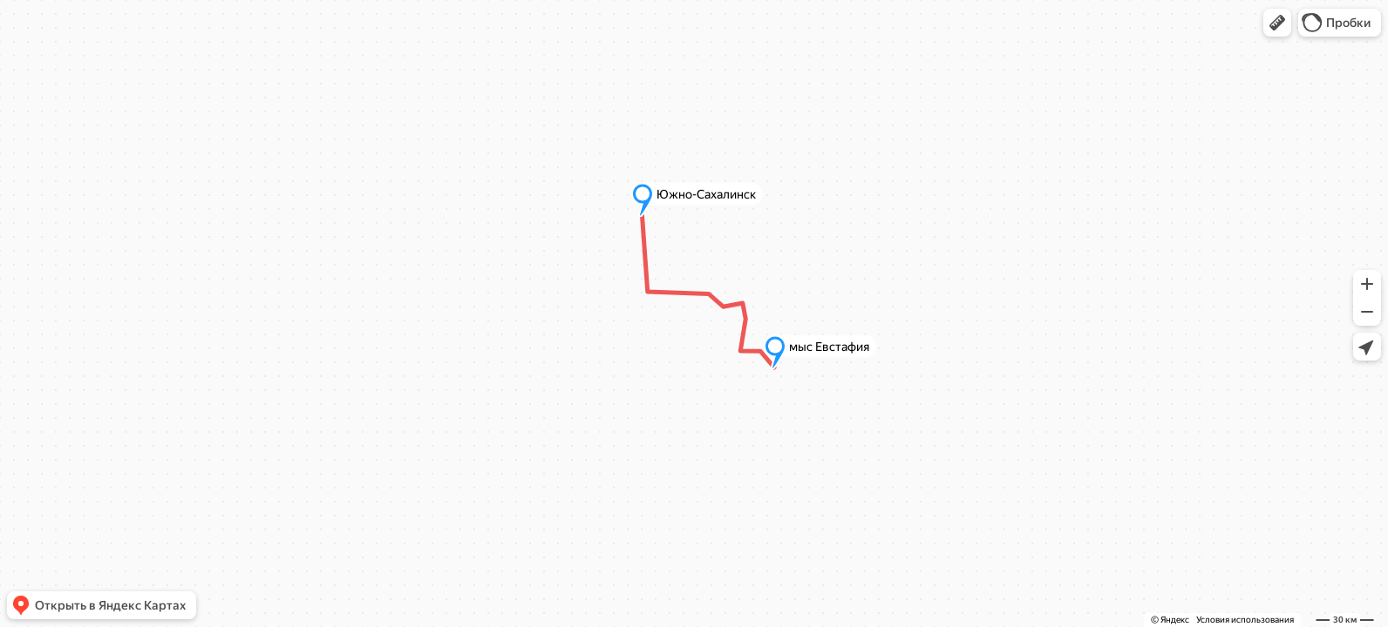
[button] (1277, 23)
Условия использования (1245, 619)
